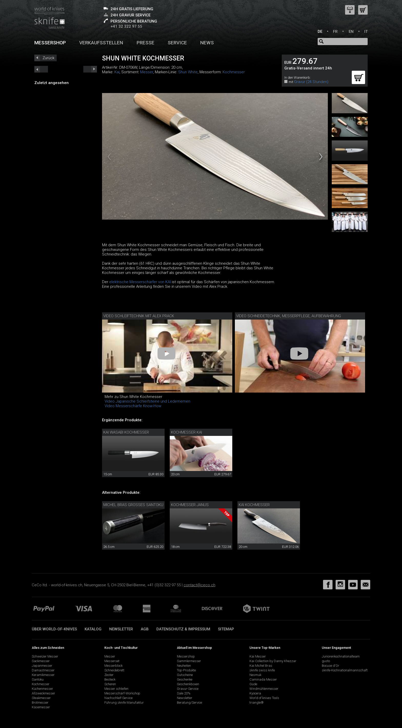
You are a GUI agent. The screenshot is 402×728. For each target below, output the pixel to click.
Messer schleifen (116, 689)
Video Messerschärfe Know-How (133, 406)
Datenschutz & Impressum (183, 629)
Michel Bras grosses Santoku (133, 505)
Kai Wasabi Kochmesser (126, 432)
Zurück (48, 58)
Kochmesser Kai (186, 432)
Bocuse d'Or (330, 666)
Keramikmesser (43, 675)
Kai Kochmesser (254, 505)
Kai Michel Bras (260, 666)
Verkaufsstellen (101, 43)
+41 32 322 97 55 (126, 26)
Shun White (188, 72)
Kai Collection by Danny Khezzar (272, 661)
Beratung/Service (189, 702)
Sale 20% (183, 693)
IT (366, 31)
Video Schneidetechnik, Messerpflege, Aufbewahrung (288, 316)
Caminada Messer (263, 679)
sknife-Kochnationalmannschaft (345, 670)
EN (351, 31)
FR (335, 31)
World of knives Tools (264, 698)
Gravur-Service (187, 689)
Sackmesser (41, 661)
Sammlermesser (189, 661)
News (207, 43)
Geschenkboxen (188, 684)
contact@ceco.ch (199, 585)
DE (320, 31)
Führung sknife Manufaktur (124, 702)
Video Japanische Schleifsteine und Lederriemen (147, 401)
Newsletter (121, 629)
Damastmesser (43, 670)
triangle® (256, 702)
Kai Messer (257, 656)
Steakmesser (41, 698)
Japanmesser (42, 666)
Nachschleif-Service (118, 698)
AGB (145, 629)
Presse (145, 43)
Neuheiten (184, 666)
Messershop (50, 43)
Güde (253, 684)
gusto (326, 661)
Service (177, 43)
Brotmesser (40, 702)
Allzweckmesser (43, 693)
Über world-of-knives (54, 629)
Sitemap (226, 629)
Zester (109, 675)
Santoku (38, 679)
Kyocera (255, 693)
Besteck (109, 679)
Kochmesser (234, 72)
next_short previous (41, 69)
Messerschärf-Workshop (122, 693)
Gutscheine (185, 675)
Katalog (93, 629)
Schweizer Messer (45, 656)
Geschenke (184, 679)
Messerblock (113, 666)
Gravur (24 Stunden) (311, 81)
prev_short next (90, 69)
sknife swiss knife (262, 670)
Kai (116, 72)
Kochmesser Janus (190, 505)
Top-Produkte (186, 670)
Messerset (111, 661)
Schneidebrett (114, 670)
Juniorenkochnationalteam (341, 656)
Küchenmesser (42, 689)
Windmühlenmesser (263, 689)
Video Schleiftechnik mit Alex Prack (138, 316)
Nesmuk (255, 675)
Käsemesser (41, 707)
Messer (146, 72)
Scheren (110, 684)
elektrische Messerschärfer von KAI (140, 282)
